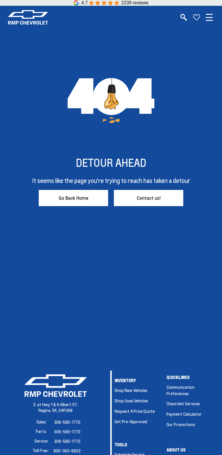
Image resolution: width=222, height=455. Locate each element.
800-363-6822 (67, 450)
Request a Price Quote (134, 411)
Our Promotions (180, 424)
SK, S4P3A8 (62, 410)
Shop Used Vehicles (131, 400)
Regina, (45, 410)
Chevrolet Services (183, 403)
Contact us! (149, 198)
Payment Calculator (184, 414)
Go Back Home (73, 198)
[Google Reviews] (111, 3)
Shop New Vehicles (130, 390)
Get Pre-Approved (130, 421)
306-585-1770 (67, 422)
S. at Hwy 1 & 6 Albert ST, (55, 404)
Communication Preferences (180, 390)
